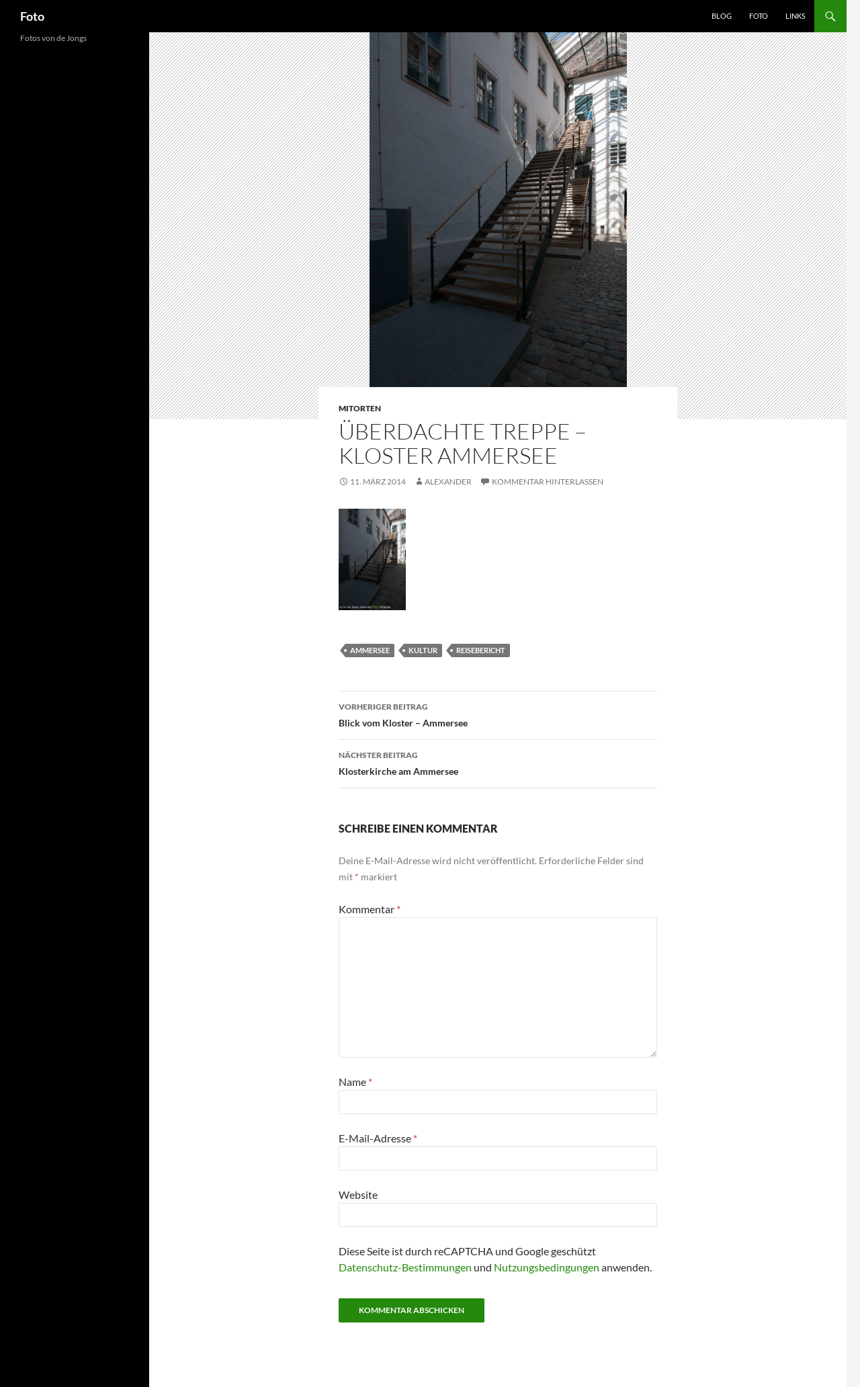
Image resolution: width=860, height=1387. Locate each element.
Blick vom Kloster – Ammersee (498, 713)
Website (358, 1194)
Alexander (448, 481)
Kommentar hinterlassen (547, 481)
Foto (32, 16)
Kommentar (369, 908)
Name (355, 1081)
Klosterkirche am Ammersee (498, 762)
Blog (722, 15)
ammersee (370, 650)
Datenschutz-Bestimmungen (405, 1267)
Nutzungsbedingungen (546, 1267)
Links (795, 15)
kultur (422, 650)
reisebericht (480, 650)
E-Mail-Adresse (378, 1138)
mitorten (360, 408)
